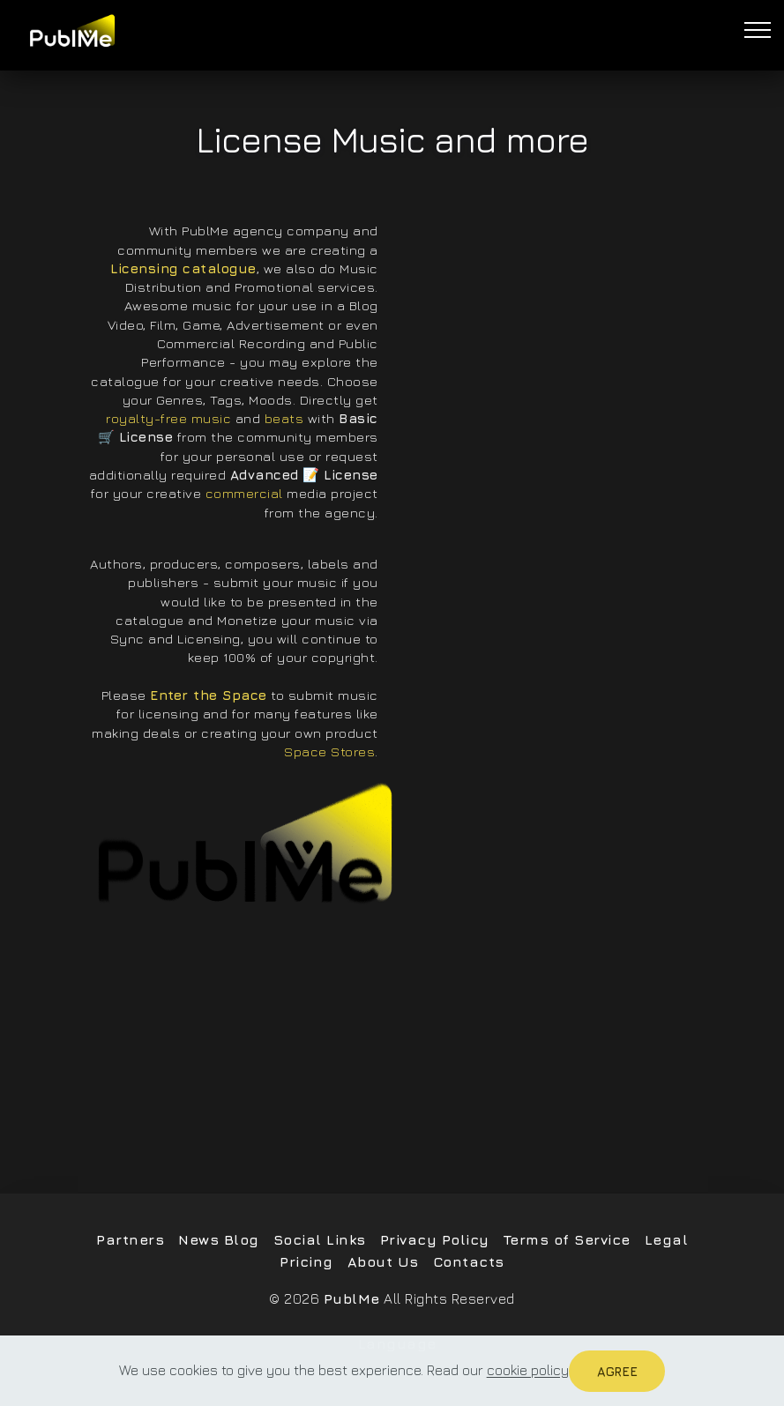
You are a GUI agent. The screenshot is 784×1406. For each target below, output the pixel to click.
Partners (130, 1239)
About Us (383, 1261)
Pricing (306, 1261)
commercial (244, 493)
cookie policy (528, 1371)
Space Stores (329, 751)
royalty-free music (168, 418)
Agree (617, 1371)
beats (284, 418)
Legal (667, 1239)
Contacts (468, 1261)
